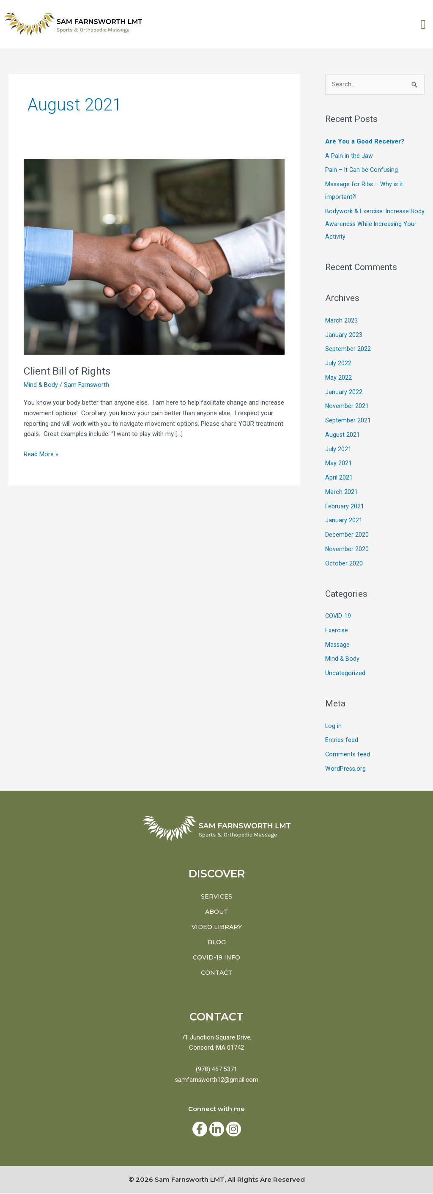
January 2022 (343, 392)
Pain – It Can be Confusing (362, 170)
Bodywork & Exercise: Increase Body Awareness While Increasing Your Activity (372, 224)
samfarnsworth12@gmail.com (216, 1080)
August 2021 (342, 435)
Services (216, 897)
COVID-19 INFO (216, 958)
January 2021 (343, 521)
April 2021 (339, 478)
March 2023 (341, 321)
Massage (338, 645)
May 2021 (338, 464)
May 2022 (338, 378)
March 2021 (341, 492)
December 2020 (347, 535)
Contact (216, 973)
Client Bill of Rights (69, 370)
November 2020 (347, 549)
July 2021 (338, 449)
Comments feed (348, 755)
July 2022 (338, 364)
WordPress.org (346, 769)
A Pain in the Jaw (349, 156)
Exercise (336, 630)
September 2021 (348, 421)
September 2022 (348, 349)
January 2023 (343, 335)
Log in (333, 726)
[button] (423, 24)
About (216, 912)
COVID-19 (339, 616)
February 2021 (344, 506)
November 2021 (347, 407)
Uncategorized (345, 674)
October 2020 (344, 564)
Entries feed (342, 741)
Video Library (217, 928)
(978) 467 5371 (216, 1070)
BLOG (217, 943)
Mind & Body (41, 385)
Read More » (41, 453)
